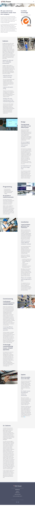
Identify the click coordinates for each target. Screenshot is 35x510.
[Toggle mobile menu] (33, 1)
